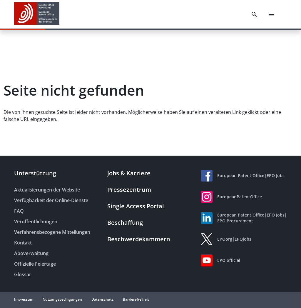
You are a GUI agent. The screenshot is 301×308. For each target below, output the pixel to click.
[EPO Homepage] (36, 14)
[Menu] (272, 14)
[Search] (254, 14)
